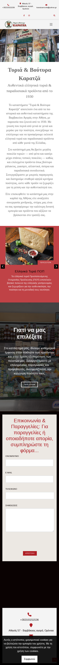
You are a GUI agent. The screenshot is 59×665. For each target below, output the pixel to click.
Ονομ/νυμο (17, 456)
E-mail (13, 472)
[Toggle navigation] (51, 24)
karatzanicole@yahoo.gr (47, 7)
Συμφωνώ (29, 659)
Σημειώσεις (16, 505)
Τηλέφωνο (16, 489)
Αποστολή (29, 541)
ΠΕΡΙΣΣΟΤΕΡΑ (45, 262)
